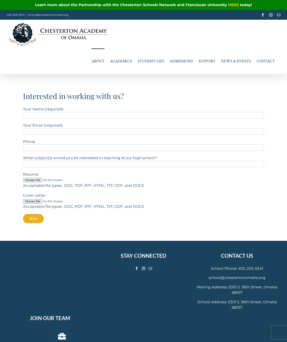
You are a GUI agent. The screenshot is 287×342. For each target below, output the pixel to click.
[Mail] (150, 268)
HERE (234, 5)
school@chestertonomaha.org (48, 14)
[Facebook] (136, 268)
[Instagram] (143, 268)
